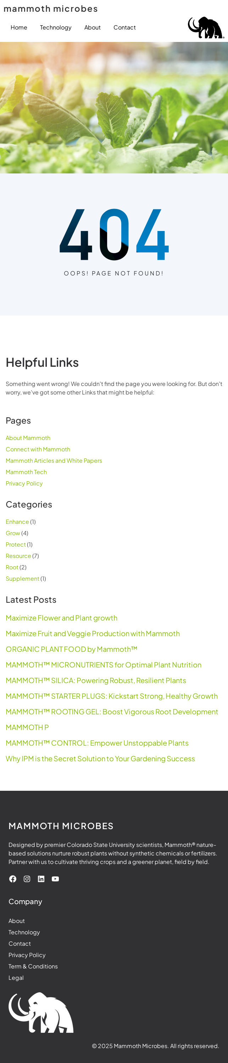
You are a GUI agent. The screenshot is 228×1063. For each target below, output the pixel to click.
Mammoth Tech (26, 472)
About (17, 920)
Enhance (17, 521)
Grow (13, 533)
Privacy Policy (24, 483)
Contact (20, 943)
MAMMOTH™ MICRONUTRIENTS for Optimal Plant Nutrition (103, 664)
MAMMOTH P (27, 727)
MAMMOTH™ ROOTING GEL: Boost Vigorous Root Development (112, 711)
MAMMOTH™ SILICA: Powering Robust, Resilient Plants (96, 680)
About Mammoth (28, 437)
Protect (16, 544)
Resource (18, 555)
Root (12, 567)
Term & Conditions (33, 966)
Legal (16, 977)
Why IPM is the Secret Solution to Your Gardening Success (100, 758)
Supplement (22, 578)
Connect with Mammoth (38, 449)
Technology (24, 932)
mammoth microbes (51, 8)
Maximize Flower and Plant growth (61, 617)
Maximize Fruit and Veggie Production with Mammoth (93, 633)
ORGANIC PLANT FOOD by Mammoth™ (72, 649)
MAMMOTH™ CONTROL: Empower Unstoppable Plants (97, 742)
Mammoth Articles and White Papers (54, 460)
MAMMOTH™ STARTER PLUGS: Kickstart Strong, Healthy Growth (112, 695)
